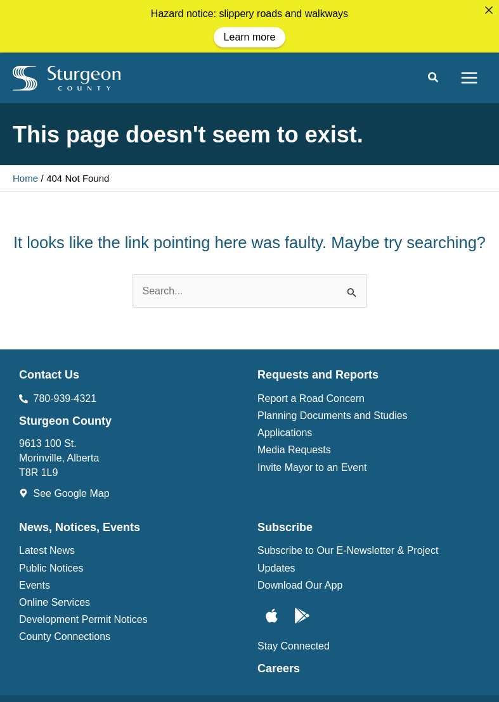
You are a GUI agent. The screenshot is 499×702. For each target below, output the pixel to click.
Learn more (250, 37)
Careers (278, 664)
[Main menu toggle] (469, 73)
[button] (433, 74)
